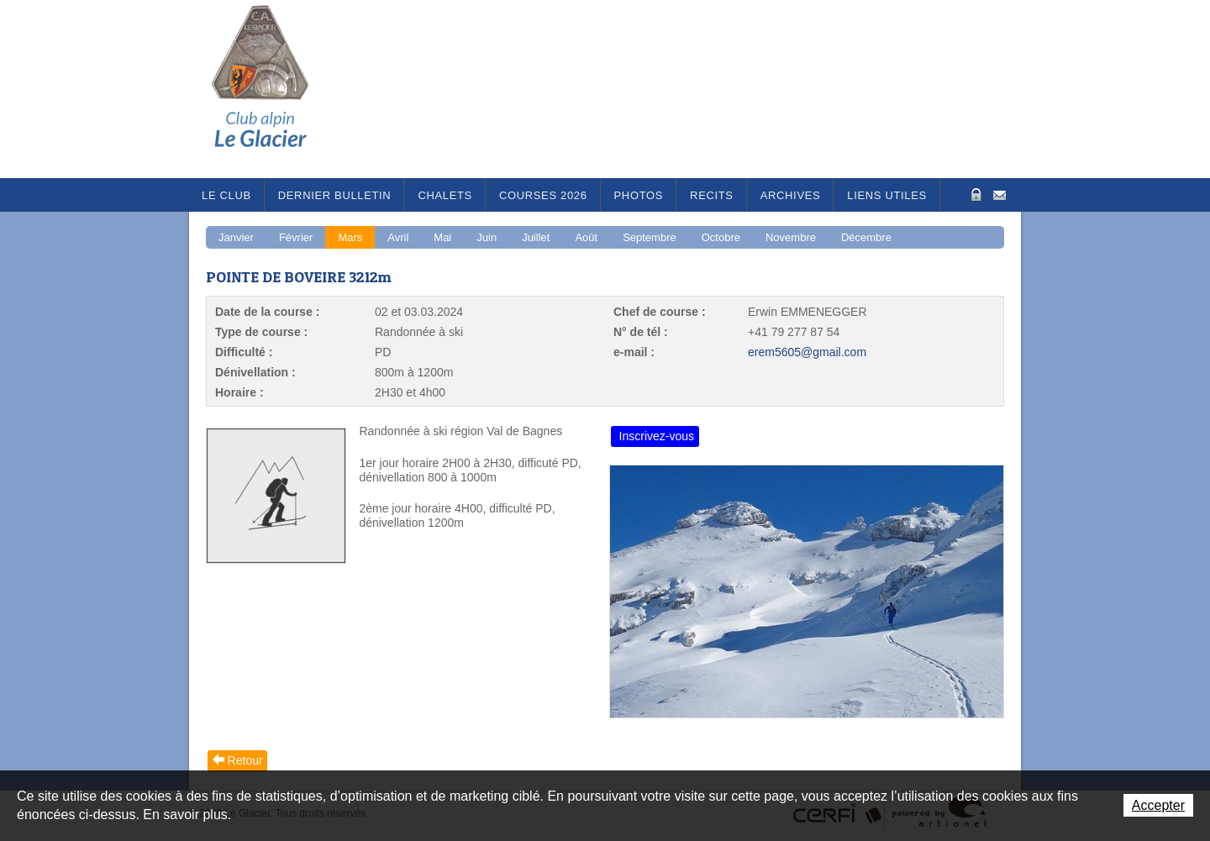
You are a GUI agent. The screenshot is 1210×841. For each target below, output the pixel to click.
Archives (790, 195)
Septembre (649, 237)
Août (586, 237)
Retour (245, 760)
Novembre (790, 237)
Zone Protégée (974, 194)
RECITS (712, 195)
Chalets (445, 195)
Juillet (536, 237)
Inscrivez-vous (656, 436)
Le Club (226, 195)
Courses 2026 (543, 195)
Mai (442, 237)
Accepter (1158, 805)
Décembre (866, 237)
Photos (639, 195)
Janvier (236, 237)
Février (296, 237)
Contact (999, 193)
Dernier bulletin (335, 195)
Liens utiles (887, 195)
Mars (350, 237)
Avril (397, 237)
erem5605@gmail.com (807, 352)
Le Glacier (273, 89)
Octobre (721, 237)
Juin (486, 237)
